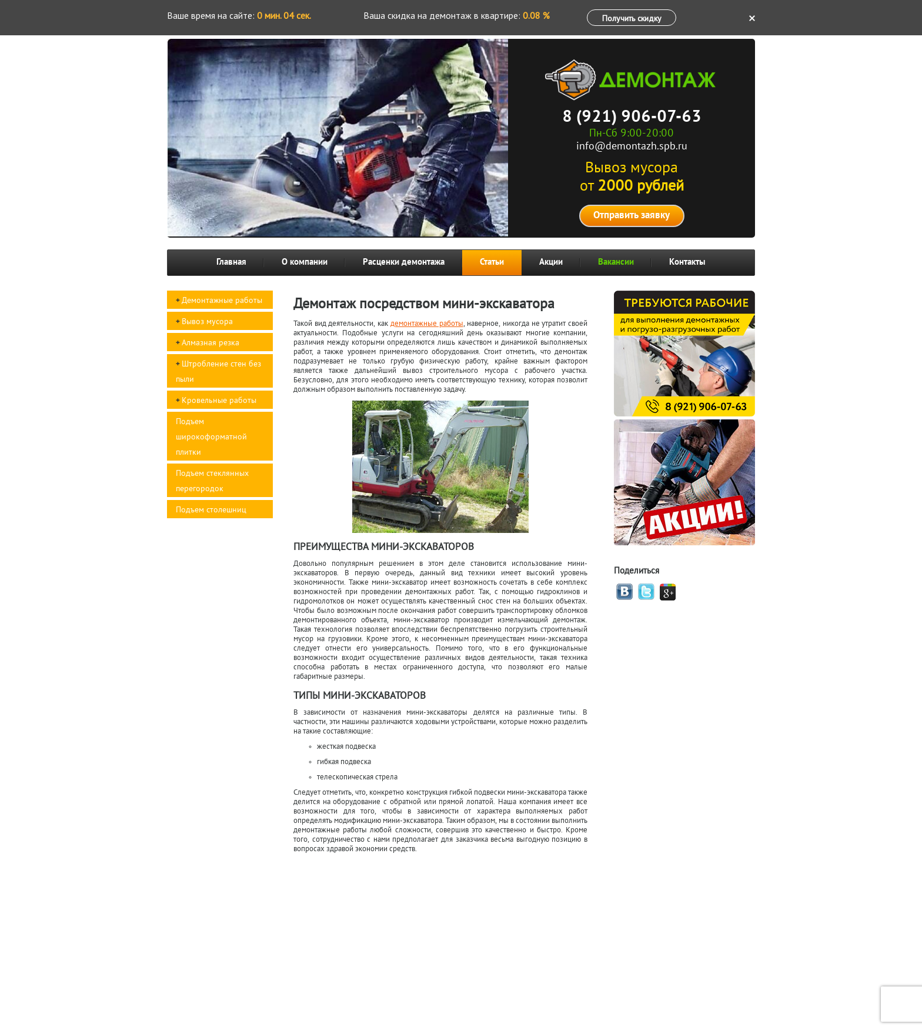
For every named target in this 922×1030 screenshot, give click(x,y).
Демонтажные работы (222, 301)
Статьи (492, 262)
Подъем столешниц (211, 510)
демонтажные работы (426, 324)
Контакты (687, 262)
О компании (305, 262)
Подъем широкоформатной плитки (211, 437)
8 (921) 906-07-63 (631, 117)
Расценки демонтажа (404, 262)
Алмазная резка (210, 343)
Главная (231, 262)
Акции (551, 262)
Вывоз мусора (207, 322)
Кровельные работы (219, 401)
